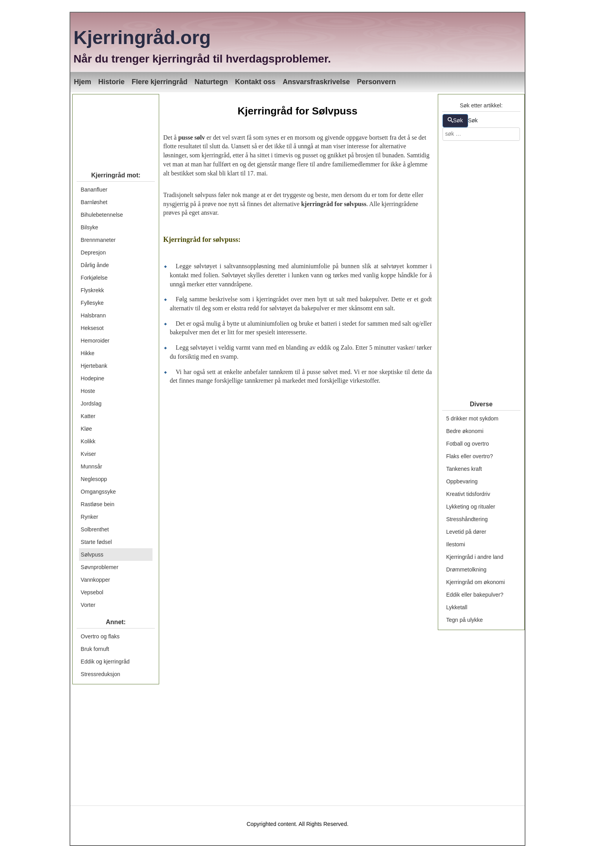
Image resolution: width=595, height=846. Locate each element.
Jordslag (91, 403)
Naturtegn (211, 82)
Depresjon (93, 252)
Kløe (86, 429)
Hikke (87, 353)
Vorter (88, 605)
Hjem (82, 82)
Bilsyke (89, 227)
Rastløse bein (97, 504)
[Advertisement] (115, 129)
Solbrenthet (95, 529)
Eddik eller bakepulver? (474, 595)
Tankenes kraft (464, 469)
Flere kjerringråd (159, 82)
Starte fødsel (96, 542)
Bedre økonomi (464, 431)
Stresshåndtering (467, 519)
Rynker (89, 517)
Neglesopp (94, 479)
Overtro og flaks (100, 636)
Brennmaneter (98, 240)
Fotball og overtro (467, 444)
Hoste (88, 391)
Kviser (88, 454)
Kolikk (88, 441)
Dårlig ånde (95, 265)
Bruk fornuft (95, 649)
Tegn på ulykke (464, 620)
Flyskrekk (92, 290)
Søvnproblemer (99, 567)
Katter (88, 416)
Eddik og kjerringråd (105, 661)
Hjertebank (94, 366)
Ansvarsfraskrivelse (316, 82)
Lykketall (456, 607)
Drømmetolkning (466, 569)
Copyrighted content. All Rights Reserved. (297, 824)
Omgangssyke (98, 491)
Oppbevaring (461, 481)
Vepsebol (92, 592)
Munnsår (91, 466)
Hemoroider (95, 340)
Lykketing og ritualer (470, 506)
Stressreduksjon (100, 674)
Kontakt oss (255, 82)
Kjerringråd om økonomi (475, 582)
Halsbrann (93, 315)
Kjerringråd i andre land (474, 557)
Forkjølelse (94, 278)
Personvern (376, 82)
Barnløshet (94, 202)
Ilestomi (455, 544)
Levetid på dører (466, 532)
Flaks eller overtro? (469, 456)
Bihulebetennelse (102, 215)
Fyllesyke (92, 303)
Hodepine (92, 378)
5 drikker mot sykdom (472, 418)
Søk (455, 120)
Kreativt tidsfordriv (468, 494)
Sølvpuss (92, 554)
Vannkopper (95, 580)
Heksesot (92, 328)
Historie (111, 82)
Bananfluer (94, 189)
